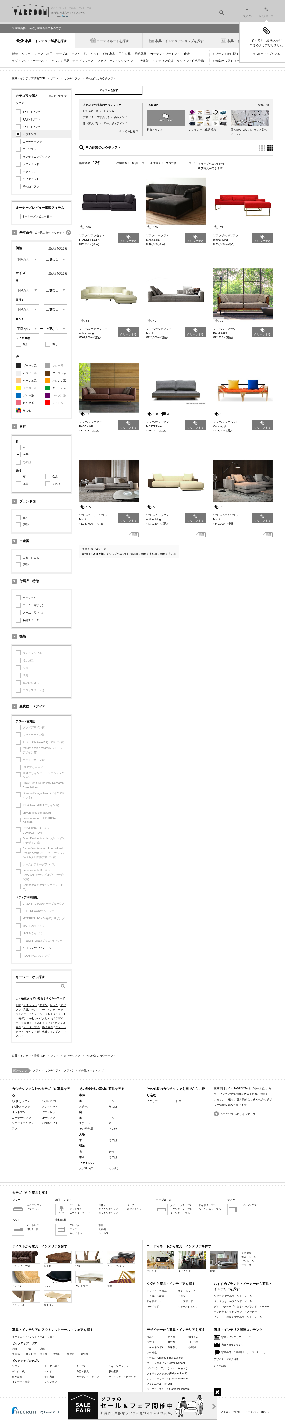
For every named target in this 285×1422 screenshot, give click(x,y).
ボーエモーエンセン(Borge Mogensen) (168, 1389)
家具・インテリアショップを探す (179, 41)
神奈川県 (31, 1354)
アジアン (26, 1279)
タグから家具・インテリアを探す (171, 1284)
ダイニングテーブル (181, 1205)
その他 (27, 410)
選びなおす (60, 96)
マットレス (33, 1225)
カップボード (185, 1301)
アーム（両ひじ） (34, 605)
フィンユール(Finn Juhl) (160, 1383)
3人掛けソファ (32, 126)
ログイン (248, 13)
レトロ (54, 1005)
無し (25, 344)
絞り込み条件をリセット (50, 232)
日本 (25, 517)
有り (55, 344)
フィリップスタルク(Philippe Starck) (167, 1373)
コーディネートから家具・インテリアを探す (179, 1246)
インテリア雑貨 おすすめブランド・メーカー (239, 1317)
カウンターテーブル (181, 1209)
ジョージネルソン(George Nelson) (166, 1363)
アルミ (113, 1100)
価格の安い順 (149, 553)
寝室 (224, 1261)
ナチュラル (30, 1005)
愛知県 (84, 1354)
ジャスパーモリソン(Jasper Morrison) (167, 1378)
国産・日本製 (31, 557)
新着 (15, 54)
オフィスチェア (135, 1209)
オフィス (246, 1265)
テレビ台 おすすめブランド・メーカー (235, 1311)
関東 (14, 1348)
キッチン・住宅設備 (190, 61)
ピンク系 (28, 402)
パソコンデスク (250, 1205)
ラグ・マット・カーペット (30, 61)
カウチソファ (31, 134)
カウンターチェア (80, 1213)
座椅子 (102, 1205)
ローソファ (29, 149)
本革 (25, 483)
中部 (28, 1348)
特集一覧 (263, 104)
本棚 (100, 1225)
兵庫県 (70, 1354)
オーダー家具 (31, 1027)
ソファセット (31, 178)
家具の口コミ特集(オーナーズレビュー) (243, 1352)
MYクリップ (266, 12)
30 (91, 548)
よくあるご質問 (230, 1411)
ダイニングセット (118, 1366)
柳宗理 (150, 1337)
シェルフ (103, 1233)
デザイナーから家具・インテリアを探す (176, 1330)
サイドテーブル (207, 1205)
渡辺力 (171, 1342)
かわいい (34, 1018)
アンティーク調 (26, 1259)
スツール (75, 1205)
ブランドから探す (227, 54)
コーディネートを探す (113, 41)
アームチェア (111, 123)
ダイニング (192, 1261)
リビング (160, 1261)
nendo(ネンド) (155, 1347)
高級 (117, 117)
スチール (84, 1106)
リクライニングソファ (36, 156)
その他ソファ (31, 186)
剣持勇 (171, 1337)
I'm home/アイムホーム (37, 948)
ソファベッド (31, 164)
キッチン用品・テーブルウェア (72, 61)
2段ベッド (32, 1229)
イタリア (152, 1101)
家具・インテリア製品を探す (46, 41)
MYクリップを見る (268, 53)
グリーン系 (59, 388)
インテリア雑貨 (162, 61)
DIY (50, 1022)
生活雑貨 (143, 61)
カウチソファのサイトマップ (238, 1114)
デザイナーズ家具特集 (226, 1359)
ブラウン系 (59, 373)
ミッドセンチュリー (33, 1013)
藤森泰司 (172, 1347)
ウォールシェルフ (188, 1306)
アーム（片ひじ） (34, 612)
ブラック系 (30, 365)
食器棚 (102, 1229)
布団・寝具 (82, 1371)
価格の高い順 (168, 553)
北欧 (18, 1005)
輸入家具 (47, 1027)
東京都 (16, 1354)
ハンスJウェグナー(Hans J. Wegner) (167, 1368)
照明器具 (140, 54)
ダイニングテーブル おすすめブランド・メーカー (241, 1306)
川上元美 (193, 1342)
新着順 (134, 553)
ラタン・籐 (33, 1031)
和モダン (53, 1013)
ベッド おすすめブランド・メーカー (234, 1301)
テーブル (62, 54)
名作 (45, 1031)
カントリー (38, 1009)
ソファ (26, 54)
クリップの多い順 (117, 553)
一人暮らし (38, 1022)
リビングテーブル (180, 1213)
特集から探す (224, 61)
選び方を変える (57, 248)
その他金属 (86, 1128)
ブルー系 (28, 395)
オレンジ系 (59, 380)
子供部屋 (246, 1253)
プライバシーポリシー (258, 1411)
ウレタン (114, 1168)
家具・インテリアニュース (236, 1337)
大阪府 (57, 1354)
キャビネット (77, 1233)
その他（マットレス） (92, 1070)
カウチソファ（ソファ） (60, 1070)
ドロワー (183, 1296)
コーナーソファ (32, 141)
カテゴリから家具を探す (30, 1193)
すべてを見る (127, 131)
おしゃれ (47, 1018)
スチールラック (186, 1291)
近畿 (42, 1348)
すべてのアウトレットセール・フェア (33, 1337)
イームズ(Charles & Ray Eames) (165, 1357)
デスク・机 (79, 54)
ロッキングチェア (108, 1213)
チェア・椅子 (43, 54)
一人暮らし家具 (155, 1296)
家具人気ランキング (232, 1344)
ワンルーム (247, 1261)
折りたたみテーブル (210, 1209)
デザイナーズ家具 (94, 117)
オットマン (29, 171)
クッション (29, 597)
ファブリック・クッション (115, 61)
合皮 (55, 476)
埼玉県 (43, 1354)
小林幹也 (152, 1352)
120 (103, 548)
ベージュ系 (30, 380)
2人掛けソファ (32, 119)
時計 (187, 54)
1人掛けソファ (32, 111)
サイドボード (154, 1301)
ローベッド (153, 1306)
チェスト (75, 1229)
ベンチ (130, 1205)
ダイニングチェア (108, 1209)
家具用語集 (220, 1365)
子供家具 (125, 54)
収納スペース (31, 620)
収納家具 (109, 54)
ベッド (94, 54)
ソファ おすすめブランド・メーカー (234, 1296)
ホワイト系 (30, 373)
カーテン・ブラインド (165, 54)
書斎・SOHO (248, 1257)
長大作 (150, 1342)
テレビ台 (75, 1225)
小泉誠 (192, 1347)
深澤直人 (193, 1337)
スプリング (86, 1168)
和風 (26, 1009)
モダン (43, 1005)
